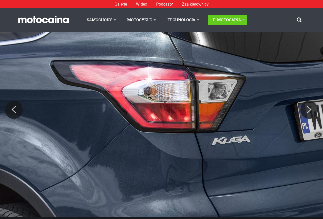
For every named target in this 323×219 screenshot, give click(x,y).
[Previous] (14, 110)
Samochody (99, 19)
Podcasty (164, 4)
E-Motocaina (227, 19)
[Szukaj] (299, 19)
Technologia (181, 19)
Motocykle (139, 19)
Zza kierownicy (195, 4)
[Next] (309, 110)
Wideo (141, 4)
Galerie (121, 4)
